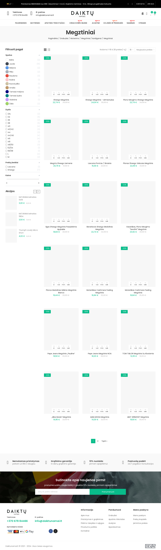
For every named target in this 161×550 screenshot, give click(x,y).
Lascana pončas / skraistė (99, 163)
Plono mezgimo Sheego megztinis (138, 100)
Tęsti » (104, 441)
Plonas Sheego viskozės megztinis (138, 163)
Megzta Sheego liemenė (61, 163)
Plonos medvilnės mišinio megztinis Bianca (61, 291)
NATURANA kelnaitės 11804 (27, 215)
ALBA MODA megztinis (99, 417)
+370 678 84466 (20, 15)
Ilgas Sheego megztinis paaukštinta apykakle (61, 228)
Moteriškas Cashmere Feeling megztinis (100, 291)
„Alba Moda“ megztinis (61, 417)
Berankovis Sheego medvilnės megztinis (100, 228)
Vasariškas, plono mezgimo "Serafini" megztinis (138, 228)
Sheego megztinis (61, 100)
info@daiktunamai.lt (45, 15)
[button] (140, 4)
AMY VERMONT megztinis (138, 417)
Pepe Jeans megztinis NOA (99, 353)
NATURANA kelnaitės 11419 (27, 198)
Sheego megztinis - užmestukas (99, 100)
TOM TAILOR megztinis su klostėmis (138, 353)
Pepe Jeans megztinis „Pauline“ (61, 353)
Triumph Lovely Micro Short (28, 231)
